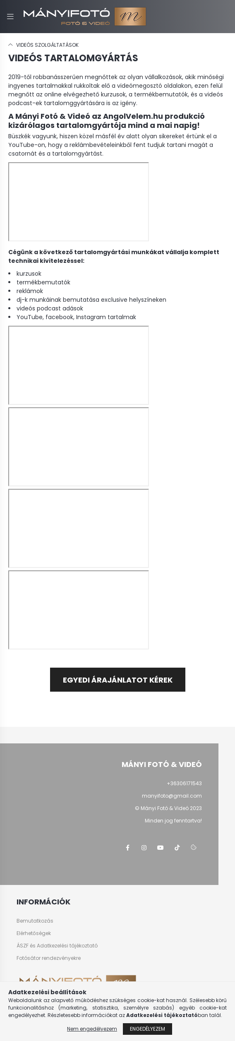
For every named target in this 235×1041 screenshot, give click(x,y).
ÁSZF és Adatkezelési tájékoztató (57, 946)
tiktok (177, 847)
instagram (144, 847)
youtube (160, 847)
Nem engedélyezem (92, 1028)
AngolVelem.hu (133, 116)
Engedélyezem (147, 1028)
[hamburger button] (10, 16)
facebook (127, 847)
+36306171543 (184, 783)
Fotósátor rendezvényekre (49, 958)
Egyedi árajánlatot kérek (118, 680)
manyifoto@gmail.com (172, 795)
